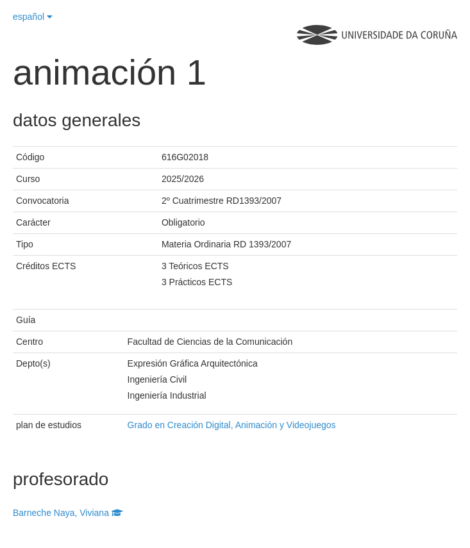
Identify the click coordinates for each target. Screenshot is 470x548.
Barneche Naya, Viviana (68, 513)
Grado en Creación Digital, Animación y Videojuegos (232, 425)
